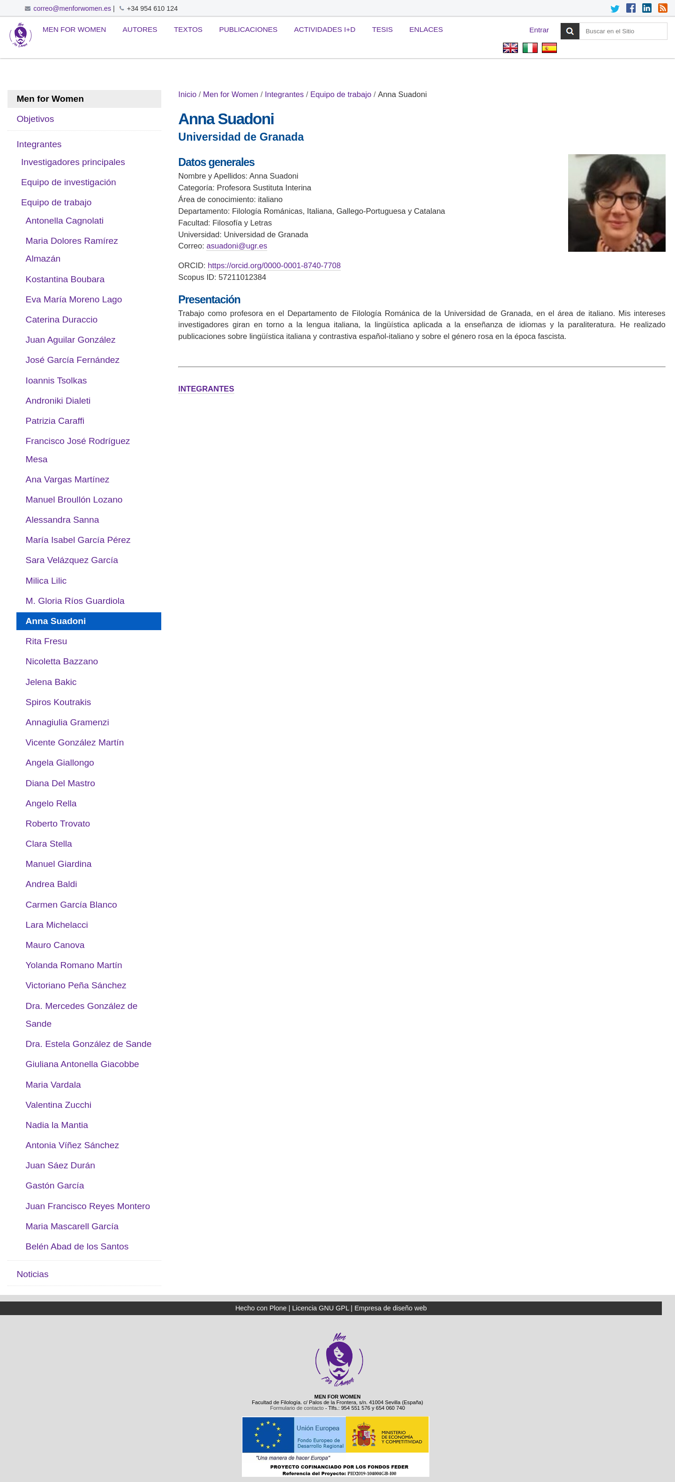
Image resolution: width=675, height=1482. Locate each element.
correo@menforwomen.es (72, 8)
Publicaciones (248, 29)
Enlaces (426, 29)
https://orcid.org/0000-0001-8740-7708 (274, 265)
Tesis (382, 29)
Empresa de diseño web (390, 1308)
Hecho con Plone (261, 1308)
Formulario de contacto (296, 1408)
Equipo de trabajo (340, 94)
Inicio (187, 94)
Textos (188, 29)
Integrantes (284, 94)
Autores (140, 29)
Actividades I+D (324, 29)
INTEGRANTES (206, 388)
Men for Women (74, 29)
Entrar (539, 30)
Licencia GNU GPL (320, 1308)
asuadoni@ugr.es (236, 245)
